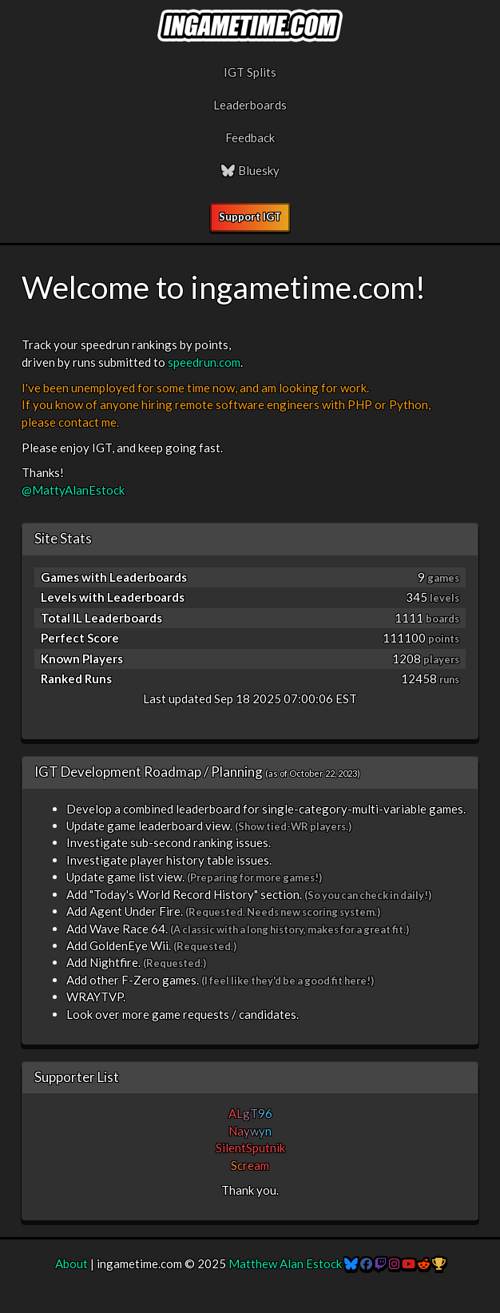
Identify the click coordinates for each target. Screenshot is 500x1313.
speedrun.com (204, 362)
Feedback (250, 137)
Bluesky (250, 170)
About (71, 1263)
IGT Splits (250, 72)
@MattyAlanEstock (73, 490)
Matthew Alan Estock (285, 1263)
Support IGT (250, 216)
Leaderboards (250, 104)
